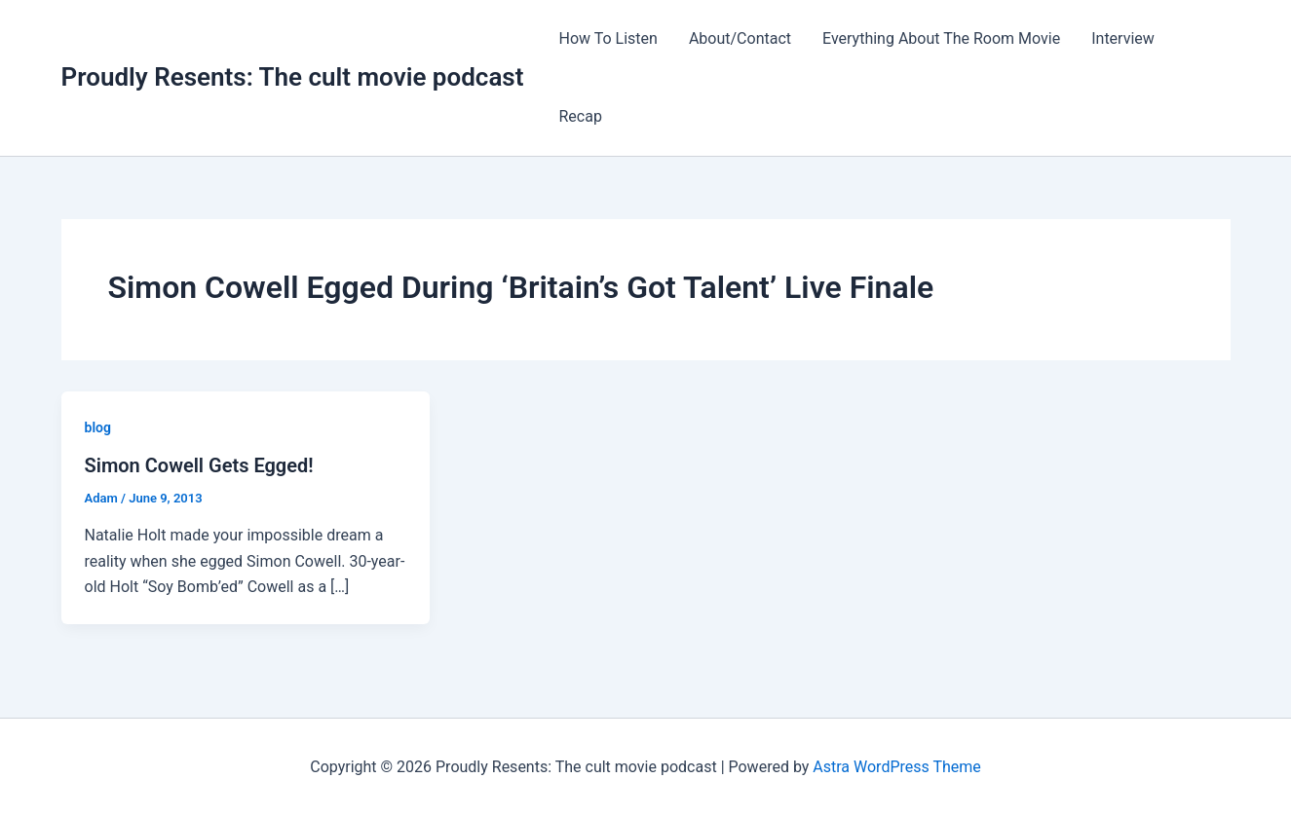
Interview (1123, 38)
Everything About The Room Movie (941, 38)
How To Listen (607, 38)
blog (98, 427)
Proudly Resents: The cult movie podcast (292, 77)
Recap (579, 116)
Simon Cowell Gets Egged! (199, 465)
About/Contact (740, 38)
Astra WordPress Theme (896, 767)
